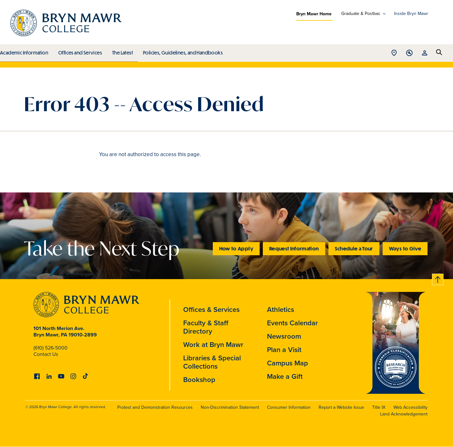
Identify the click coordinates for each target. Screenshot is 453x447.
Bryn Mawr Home (314, 14)
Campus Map (287, 363)
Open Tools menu (409, 53)
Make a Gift (285, 376)
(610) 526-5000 (50, 347)
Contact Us (45, 354)
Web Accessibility (410, 407)
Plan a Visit (284, 349)
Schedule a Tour (354, 248)
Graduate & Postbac (360, 14)
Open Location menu (394, 53)
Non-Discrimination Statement (230, 407)
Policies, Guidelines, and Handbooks (180, 51)
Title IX (378, 407)
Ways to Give (405, 248)
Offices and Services (79, 51)
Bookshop (199, 379)
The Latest (121, 51)
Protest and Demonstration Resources (155, 407)
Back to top (438, 278)
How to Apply (236, 248)
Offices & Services (211, 309)
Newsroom (284, 336)
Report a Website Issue (341, 407)
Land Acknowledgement (404, 414)
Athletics (280, 309)
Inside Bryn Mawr (411, 13)
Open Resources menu (425, 53)
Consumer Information (289, 407)
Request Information (294, 248)
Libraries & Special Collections (212, 362)
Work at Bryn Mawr (213, 344)
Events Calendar (292, 323)
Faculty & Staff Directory (205, 327)
